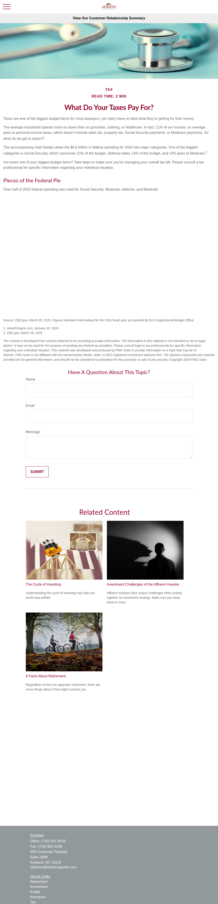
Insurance (38, 897)
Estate (35, 892)
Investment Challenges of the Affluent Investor (143, 584)
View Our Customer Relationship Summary (109, 18)
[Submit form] (37, 471)
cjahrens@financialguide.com (53, 867)
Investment (39, 887)
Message (33, 432)
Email (30, 405)
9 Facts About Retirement (46, 676)
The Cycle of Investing (43, 584)
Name (30, 379)
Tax (33, 902)
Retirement (39, 882)
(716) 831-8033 (53, 841)
